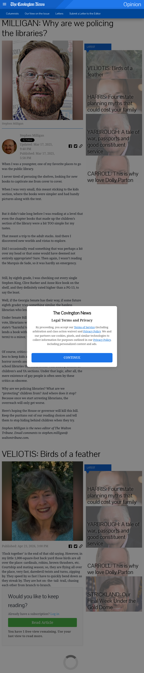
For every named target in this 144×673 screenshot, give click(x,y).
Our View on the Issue (37, 13)
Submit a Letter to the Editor (84, 13)
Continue (72, 357)
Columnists (12, 13)
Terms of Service (84, 327)
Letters (59, 13)
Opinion (132, 4)
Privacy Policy (92, 331)
